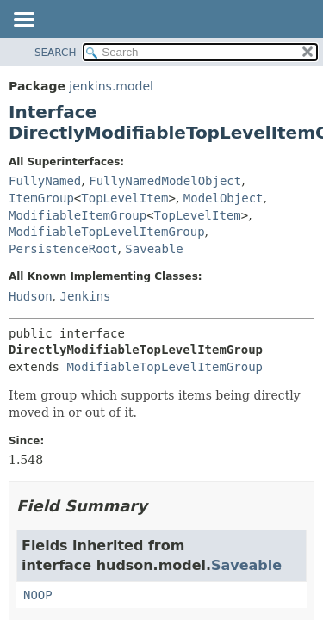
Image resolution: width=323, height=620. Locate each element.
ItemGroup (41, 198)
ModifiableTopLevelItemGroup (107, 232)
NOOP (38, 595)
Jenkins (84, 296)
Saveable (154, 249)
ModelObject (223, 198)
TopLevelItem (124, 198)
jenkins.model (111, 86)
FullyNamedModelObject (165, 181)
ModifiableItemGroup (77, 215)
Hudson (31, 296)
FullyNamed (45, 181)
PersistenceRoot (63, 249)
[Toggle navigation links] (23, 21)
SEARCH (55, 52)
